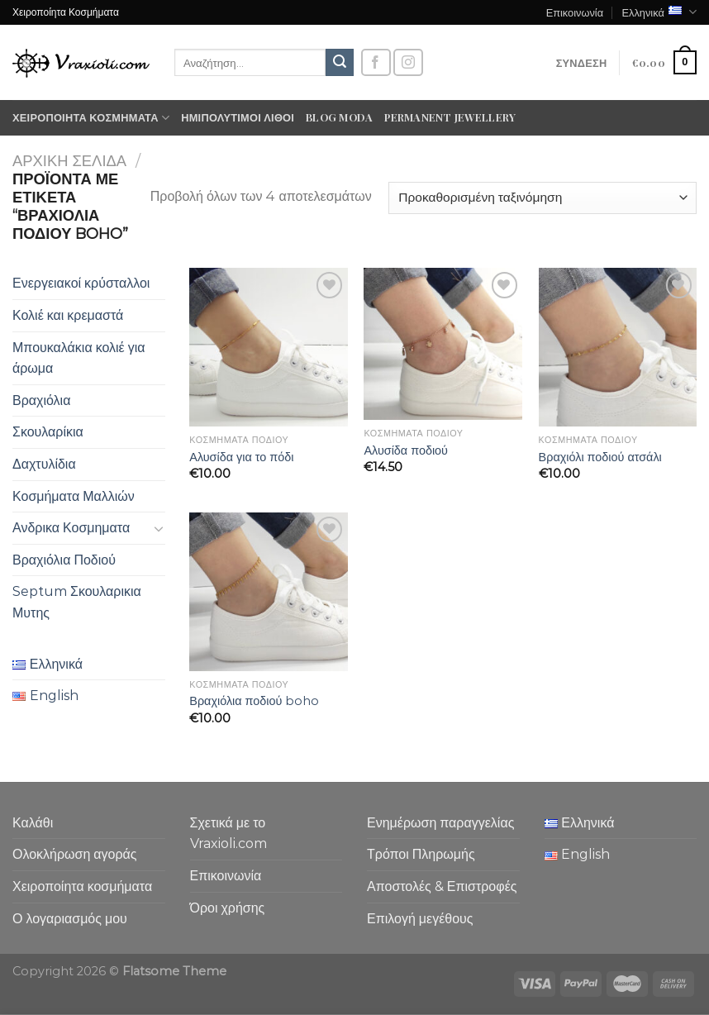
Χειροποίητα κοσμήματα (90, 118)
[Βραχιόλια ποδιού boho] (268, 591)
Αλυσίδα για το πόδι (241, 457)
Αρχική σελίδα (69, 160)
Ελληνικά (659, 12)
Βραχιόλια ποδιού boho (254, 700)
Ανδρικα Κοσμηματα (71, 528)
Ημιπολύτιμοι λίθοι (237, 117)
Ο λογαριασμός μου (69, 919)
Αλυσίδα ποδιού (406, 450)
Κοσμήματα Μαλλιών (73, 496)
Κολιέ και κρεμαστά (67, 315)
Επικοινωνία (574, 12)
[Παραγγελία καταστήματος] (542, 198)
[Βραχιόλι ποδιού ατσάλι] (618, 347)
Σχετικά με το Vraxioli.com (228, 833)
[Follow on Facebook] (376, 62)
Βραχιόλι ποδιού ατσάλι (600, 457)
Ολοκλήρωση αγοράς (74, 854)
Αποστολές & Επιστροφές (441, 886)
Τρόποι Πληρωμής (421, 854)
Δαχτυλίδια (44, 464)
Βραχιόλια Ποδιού (64, 560)
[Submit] (340, 63)
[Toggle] (158, 528)
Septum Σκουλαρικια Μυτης (76, 602)
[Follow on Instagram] (408, 62)
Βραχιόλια (41, 400)
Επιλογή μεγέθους (420, 919)
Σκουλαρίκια (47, 432)
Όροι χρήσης (227, 908)
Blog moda (339, 117)
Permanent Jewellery (450, 117)
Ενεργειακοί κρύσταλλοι (81, 283)
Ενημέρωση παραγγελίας (440, 823)
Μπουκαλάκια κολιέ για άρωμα (78, 358)
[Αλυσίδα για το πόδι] (268, 347)
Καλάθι (32, 823)
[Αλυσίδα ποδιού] (443, 344)
